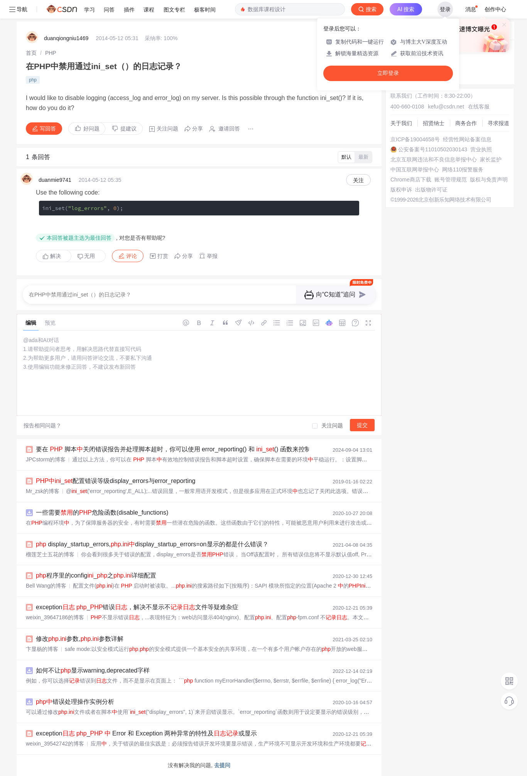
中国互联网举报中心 (414, 169)
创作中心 (495, 9)
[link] (31, 53)
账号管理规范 (450, 179)
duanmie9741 (55, 180)
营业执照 (481, 149)
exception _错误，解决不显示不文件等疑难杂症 (137, 607)
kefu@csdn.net (446, 106)
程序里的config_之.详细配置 (96, 575)
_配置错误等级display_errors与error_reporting (115, 481)
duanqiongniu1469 (66, 38)
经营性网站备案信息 (467, 139)
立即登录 (388, 73)
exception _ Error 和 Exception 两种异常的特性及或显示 (146, 733)
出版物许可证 (431, 189)
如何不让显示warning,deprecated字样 (93, 670)
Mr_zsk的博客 (42, 491)
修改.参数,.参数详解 (79, 638)
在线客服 (479, 106)
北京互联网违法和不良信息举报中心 (433, 159)
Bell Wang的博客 (46, 586)
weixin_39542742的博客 (55, 743)
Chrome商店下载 (410, 179)
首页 (31, 53)
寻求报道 (498, 123)
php (33, 80)
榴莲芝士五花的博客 (50, 554)
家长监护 (491, 159)
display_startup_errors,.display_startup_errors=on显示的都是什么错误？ (152, 544)
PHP (50, 53)
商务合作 (466, 123)
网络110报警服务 (462, 169)
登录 (445, 9)
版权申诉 (401, 189)
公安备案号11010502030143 (432, 149)
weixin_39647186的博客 (55, 617)
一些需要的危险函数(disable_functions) (102, 512)
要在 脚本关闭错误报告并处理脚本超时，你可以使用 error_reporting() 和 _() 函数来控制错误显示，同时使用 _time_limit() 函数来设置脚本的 (248, 449)
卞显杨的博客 (42, 649)
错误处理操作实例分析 (75, 701)
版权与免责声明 (489, 179)
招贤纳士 (433, 123)
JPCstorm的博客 (46, 459)
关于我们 (401, 123)
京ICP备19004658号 (415, 139)
